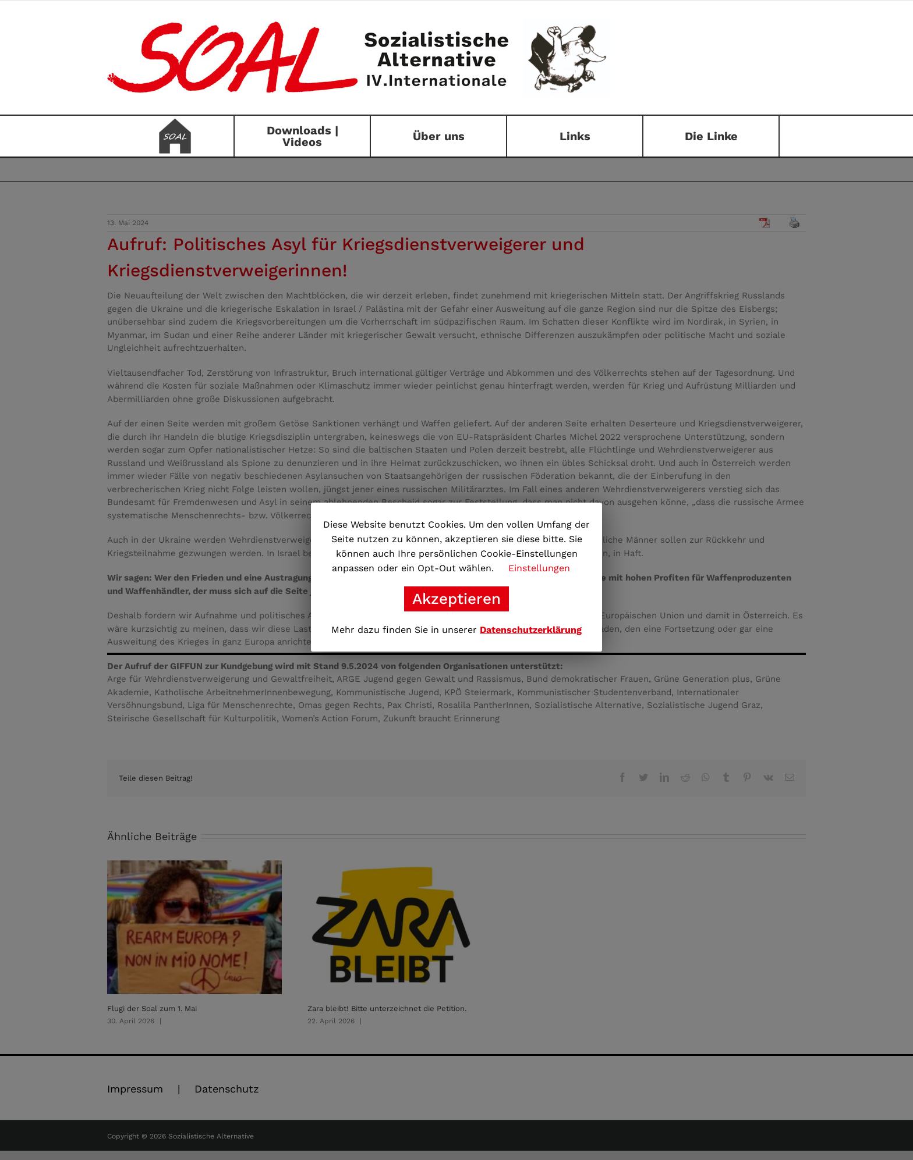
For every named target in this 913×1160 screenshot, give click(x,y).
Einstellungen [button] (539, 568)
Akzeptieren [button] (456, 598)
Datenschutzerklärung (531, 629)
